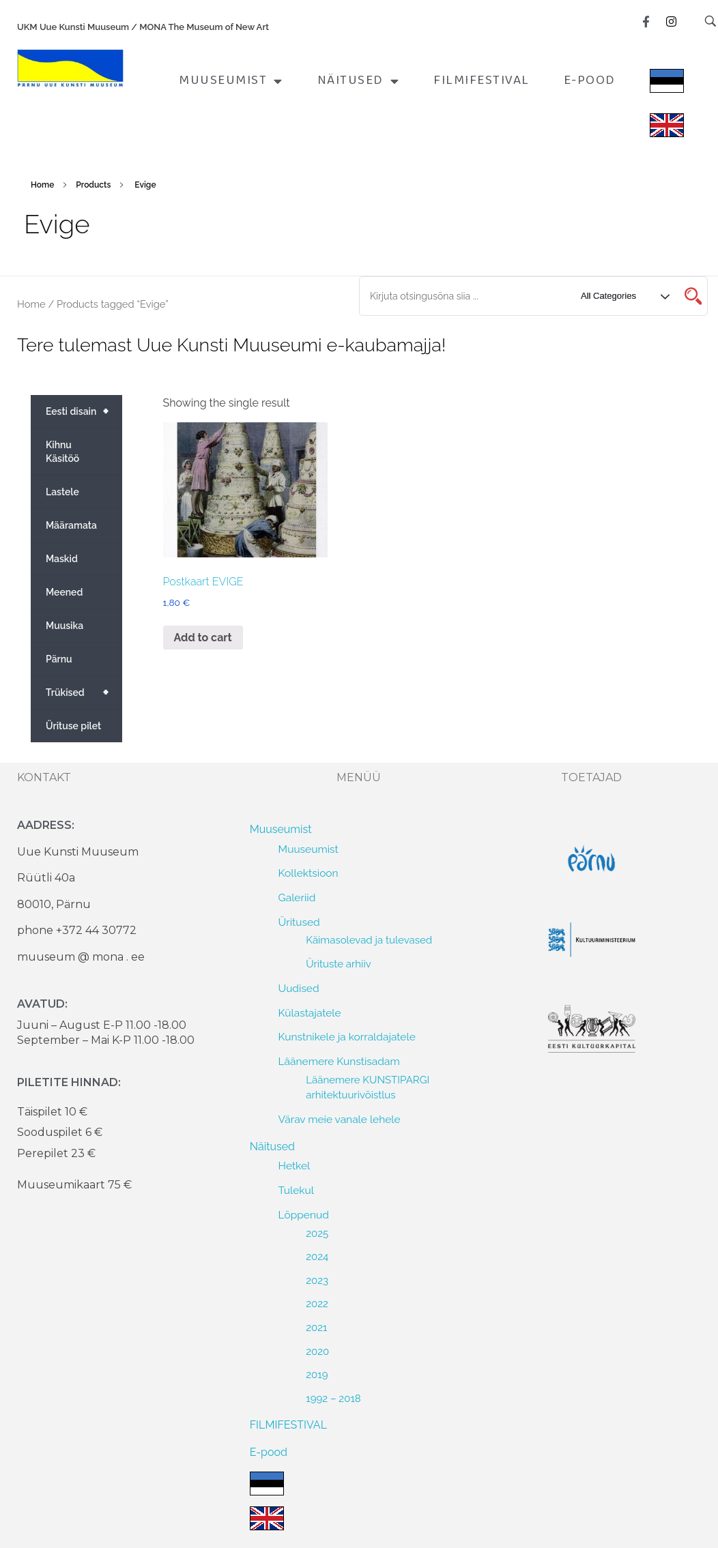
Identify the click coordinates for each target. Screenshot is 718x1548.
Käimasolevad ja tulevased (369, 940)
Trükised (84, 692)
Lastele (62, 491)
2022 (317, 1304)
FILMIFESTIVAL (481, 80)
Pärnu (59, 659)
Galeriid (297, 897)
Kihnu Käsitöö (62, 451)
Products (93, 185)
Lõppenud (303, 1214)
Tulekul (296, 1190)
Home (42, 185)
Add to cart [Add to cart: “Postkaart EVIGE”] (203, 637)
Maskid (62, 558)
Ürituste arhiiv (338, 964)
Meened (64, 592)
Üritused (299, 922)
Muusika (64, 625)
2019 (317, 1375)
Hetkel (294, 1165)
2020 (317, 1351)
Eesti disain (84, 411)
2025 (317, 1233)
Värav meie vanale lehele (339, 1119)
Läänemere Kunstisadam (339, 1061)
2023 (317, 1280)
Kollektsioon (308, 872)
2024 (317, 1257)
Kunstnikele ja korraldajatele (347, 1036)
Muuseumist (231, 81)
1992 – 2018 (333, 1398)
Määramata (71, 525)
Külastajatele (309, 1012)
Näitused (358, 81)
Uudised (298, 988)
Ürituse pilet (73, 725)
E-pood (590, 80)
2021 (316, 1327)
